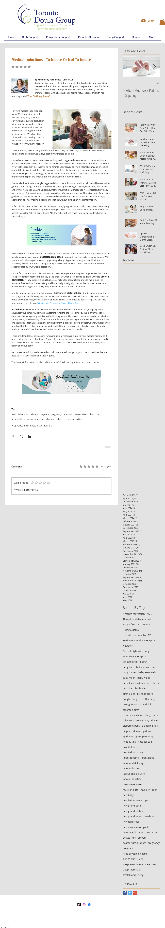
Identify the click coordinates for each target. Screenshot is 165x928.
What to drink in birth (135, 661)
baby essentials (147, 672)
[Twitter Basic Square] (130, 893)
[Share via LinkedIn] (29, 436)
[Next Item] (154, 67)
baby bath (128, 667)
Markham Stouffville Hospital (139, 640)
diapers (127, 731)
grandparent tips (145, 736)
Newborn (128, 645)
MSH (150, 635)
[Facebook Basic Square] (125, 893)
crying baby (142, 720)
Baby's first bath (132, 624)
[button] (162, 21)
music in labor (149, 789)
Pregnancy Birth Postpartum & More (31, 425)
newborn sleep (131, 821)
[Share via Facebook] (13, 436)
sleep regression (132, 869)
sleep (140, 859)
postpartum (152, 832)
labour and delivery (28, 414)
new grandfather (132, 805)
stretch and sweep (133, 875)
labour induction (35, 419)
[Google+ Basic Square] (135, 893)
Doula (146, 624)
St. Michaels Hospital (134, 656)
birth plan (95, 414)
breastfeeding (147, 699)
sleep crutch (152, 864)
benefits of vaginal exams (137, 683)
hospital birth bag (133, 752)
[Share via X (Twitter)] (21, 436)
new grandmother (133, 811)
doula (136, 731)
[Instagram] (84, 904)
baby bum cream (145, 667)
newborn (149, 816)
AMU (149, 613)
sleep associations (133, 864)
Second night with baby (136, 651)
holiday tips (129, 741)
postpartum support (134, 842)
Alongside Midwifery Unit (137, 619)
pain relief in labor (133, 832)
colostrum (128, 720)
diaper (155, 720)
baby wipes (143, 677)
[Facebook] (89, 904)
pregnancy (56, 414)
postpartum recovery (134, 837)
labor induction (131, 768)
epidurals (128, 736)
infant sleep (147, 757)
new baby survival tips (135, 800)
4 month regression (134, 613)
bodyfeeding (130, 699)
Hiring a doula (131, 629)
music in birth (131, 789)
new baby (128, 795)
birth (13, 414)
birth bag (128, 688)
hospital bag (145, 741)
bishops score (145, 693)
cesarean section (74, 419)
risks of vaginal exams (135, 853)
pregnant (44, 414)
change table (151, 715)
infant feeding (131, 757)
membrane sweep (133, 784)
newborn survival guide (136, 827)
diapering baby (131, 725)
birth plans (129, 693)
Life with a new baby (134, 635)
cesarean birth (81, 414)
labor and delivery (55, 419)
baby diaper (129, 672)
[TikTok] (79, 904)
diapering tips (150, 725)
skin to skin (129, 859)
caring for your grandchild (137, 704)
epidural (68, 414)
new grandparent (132, 816)
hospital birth (18, 419)
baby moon (129, 677)
